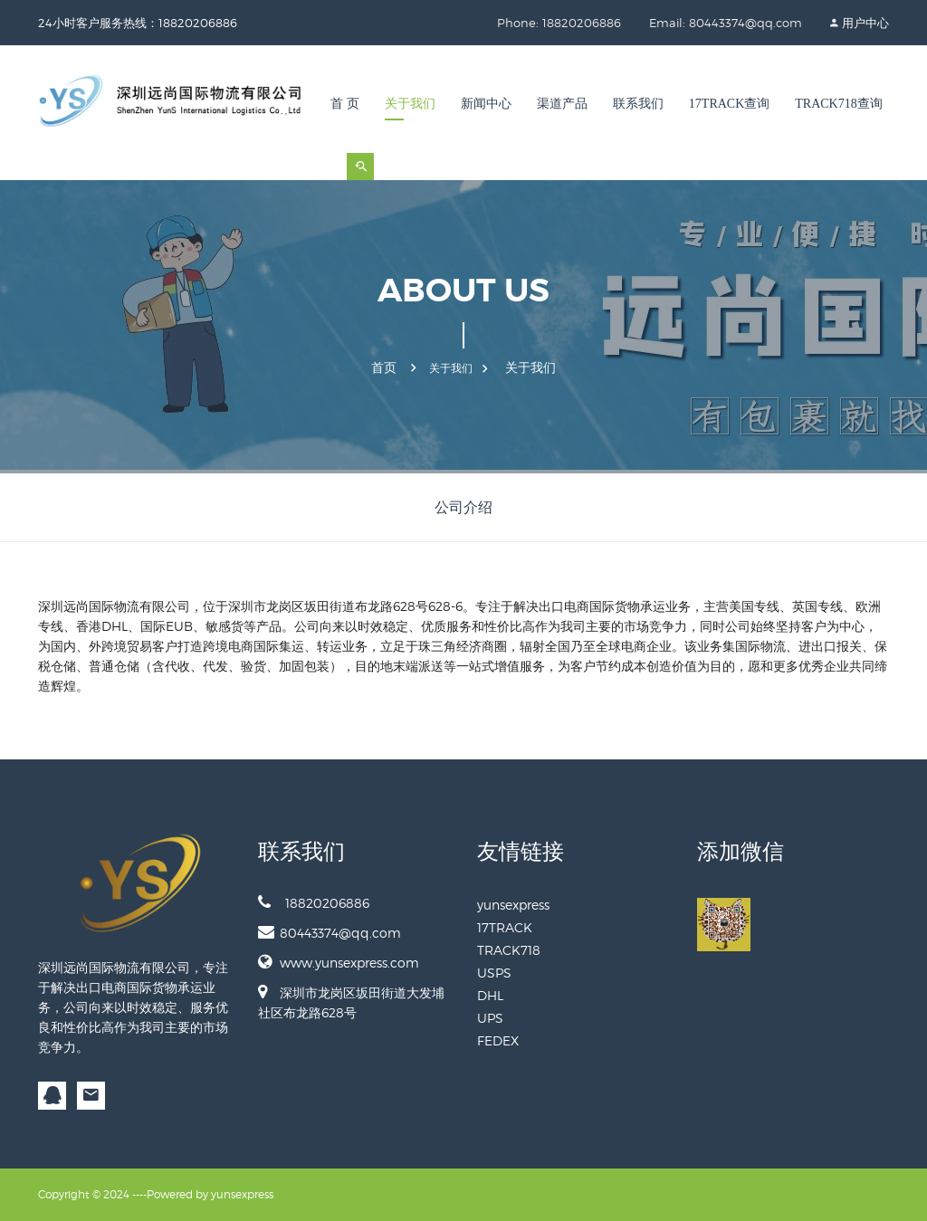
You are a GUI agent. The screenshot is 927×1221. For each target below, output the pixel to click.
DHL (490, 995)
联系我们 (638, 103)
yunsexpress (513, 904)
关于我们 (410, 103)
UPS (490, 1017)
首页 (384, 367)
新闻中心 (486, 103)
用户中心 (865, 22)
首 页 (344, 103)
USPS (494, 972)
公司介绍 (463, 507)
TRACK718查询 (838, 103)
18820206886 (313, 902)
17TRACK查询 (729, 103)
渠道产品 (562, 103)
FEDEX (498, 1040)
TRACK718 (508, 950)
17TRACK (504, 927)
